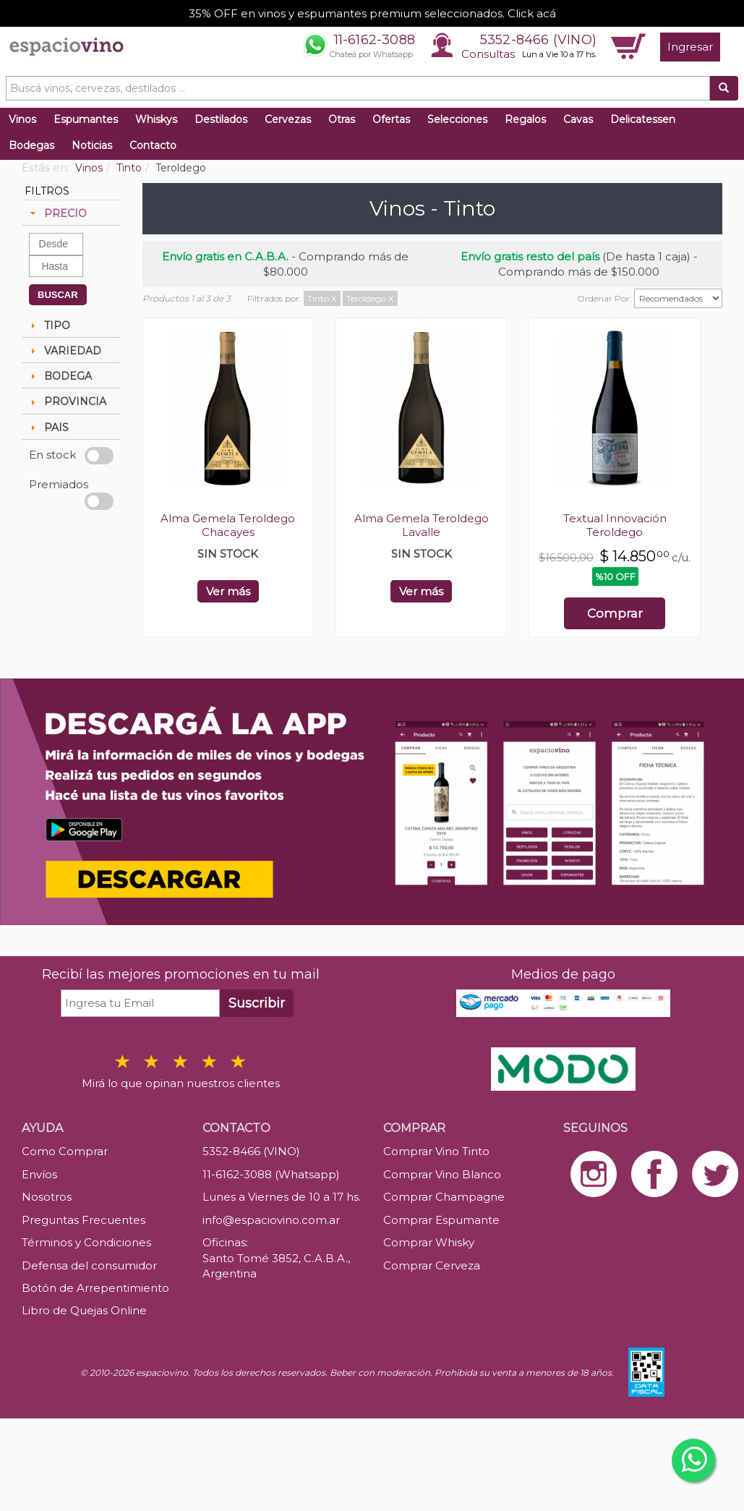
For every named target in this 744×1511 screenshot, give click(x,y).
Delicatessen (642, 119)
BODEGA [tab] (59, 376)
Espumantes (86, 119)
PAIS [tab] (48, 427)
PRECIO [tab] (57, 213)
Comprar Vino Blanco (442, 1174)
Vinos (22, 119)
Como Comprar (65, 1151)
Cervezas (288, 119)
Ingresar (690, 47)
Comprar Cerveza (431, 1265)
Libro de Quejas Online (84, 1310)
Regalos (525, 119)
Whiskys (156, 119)
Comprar (615, 613)
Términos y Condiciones (86, 1242)
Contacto (152, 145)
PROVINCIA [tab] (66, 401)
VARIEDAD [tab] (64, 350)
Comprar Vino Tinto (436, 1151)
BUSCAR (58, 294)
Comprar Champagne (444, 1197)
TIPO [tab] (48, 325)
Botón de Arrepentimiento (95, 1288)
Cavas (578, 119)
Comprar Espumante (441, 1220)
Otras (341, 119)
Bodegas (31, 145)
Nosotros (47, 1197)
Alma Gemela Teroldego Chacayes (228, 525)
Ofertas (391, 119)
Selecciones (457, 119)
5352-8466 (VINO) (538, 40)
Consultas (488, 54)
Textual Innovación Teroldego (615, 525)
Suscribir (256, 1003)
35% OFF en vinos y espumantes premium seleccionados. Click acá (372, 13)
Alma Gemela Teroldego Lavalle (421, 525)
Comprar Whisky (428, 1242)
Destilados (220, 119)
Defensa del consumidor (89, 1265)
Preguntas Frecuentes (83, 1220)
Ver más (228, 591)
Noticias (92, 145)
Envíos (39, 1174)
